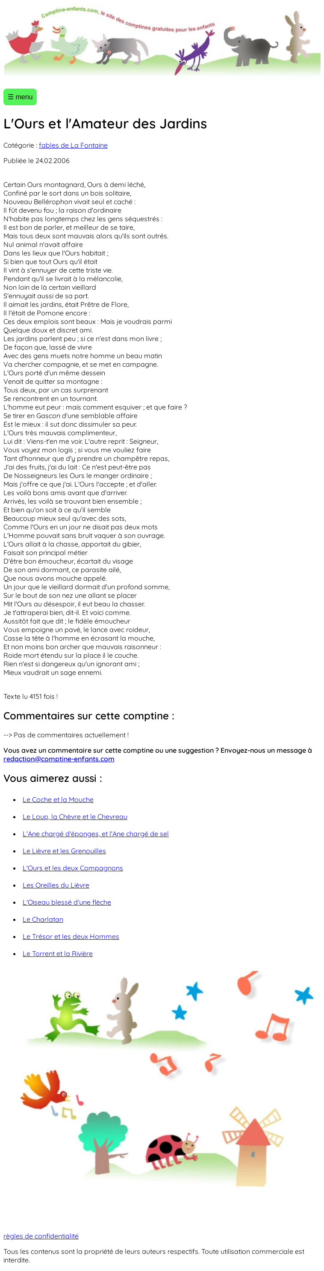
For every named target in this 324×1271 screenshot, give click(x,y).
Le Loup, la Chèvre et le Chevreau (75, 816)
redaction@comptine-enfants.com (59, 758)
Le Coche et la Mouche (58, 799)
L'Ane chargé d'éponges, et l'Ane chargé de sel (96, 833)
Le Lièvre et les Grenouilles (64, 850)
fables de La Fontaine (73, 145)
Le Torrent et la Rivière (58, 953)
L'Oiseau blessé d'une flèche (67, 902)
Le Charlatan (43, 919)
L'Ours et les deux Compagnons (73, 868)
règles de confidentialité (41, 1236)
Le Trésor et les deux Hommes (71, 936)
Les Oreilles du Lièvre (56, 885)
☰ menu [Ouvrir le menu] (20, 97)
